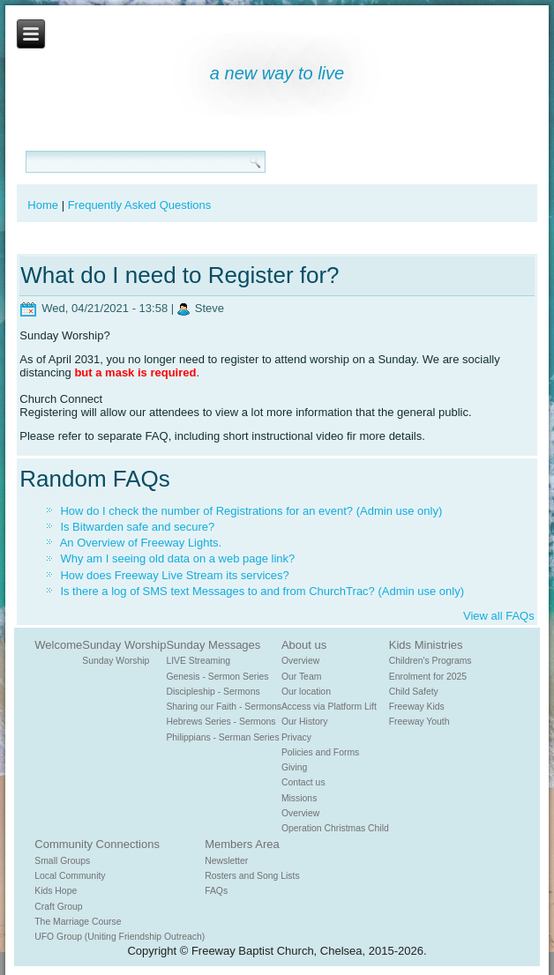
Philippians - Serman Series (222, 737)
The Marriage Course (77, 922)
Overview (300, 661)
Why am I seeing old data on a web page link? (177, 558)
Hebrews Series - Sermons (220, 721)
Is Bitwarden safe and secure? (137, 526)
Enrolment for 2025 (428, 676)
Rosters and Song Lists (252, 876)
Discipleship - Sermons (212, 691)
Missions (299, 798)
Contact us (303, 782)
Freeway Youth (419, 721)
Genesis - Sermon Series (217, 676)
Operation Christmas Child (335, 828)
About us (303, 644)
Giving (294, 767)
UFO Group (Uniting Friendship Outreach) (119, 937)
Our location (306, 691)
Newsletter (226, 861)
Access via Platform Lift (329, 706)
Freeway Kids (417, 706)
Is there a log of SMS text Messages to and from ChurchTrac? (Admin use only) (262, 591)
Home (42, 205)
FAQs (216, 891)
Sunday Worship (124, 644)
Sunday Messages (213, 644)
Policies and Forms (320, 752)
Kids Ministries (426, 644)
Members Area (242, 844)
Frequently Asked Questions (140, 205)
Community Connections (97, 844)
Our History (304, 721)
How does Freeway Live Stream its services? (174, 575)
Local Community (69, 876)
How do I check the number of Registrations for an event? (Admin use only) (251, 510)
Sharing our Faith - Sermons (223, 706)
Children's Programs (430, 661)
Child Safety (413, 691)
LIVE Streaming (198, 661)
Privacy (296, 737)
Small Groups (62, 861)
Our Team (301, 676)
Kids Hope (55, 891)
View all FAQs (499, 615)
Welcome (58, 644)
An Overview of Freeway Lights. (141, 542)
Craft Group (58, 907)
